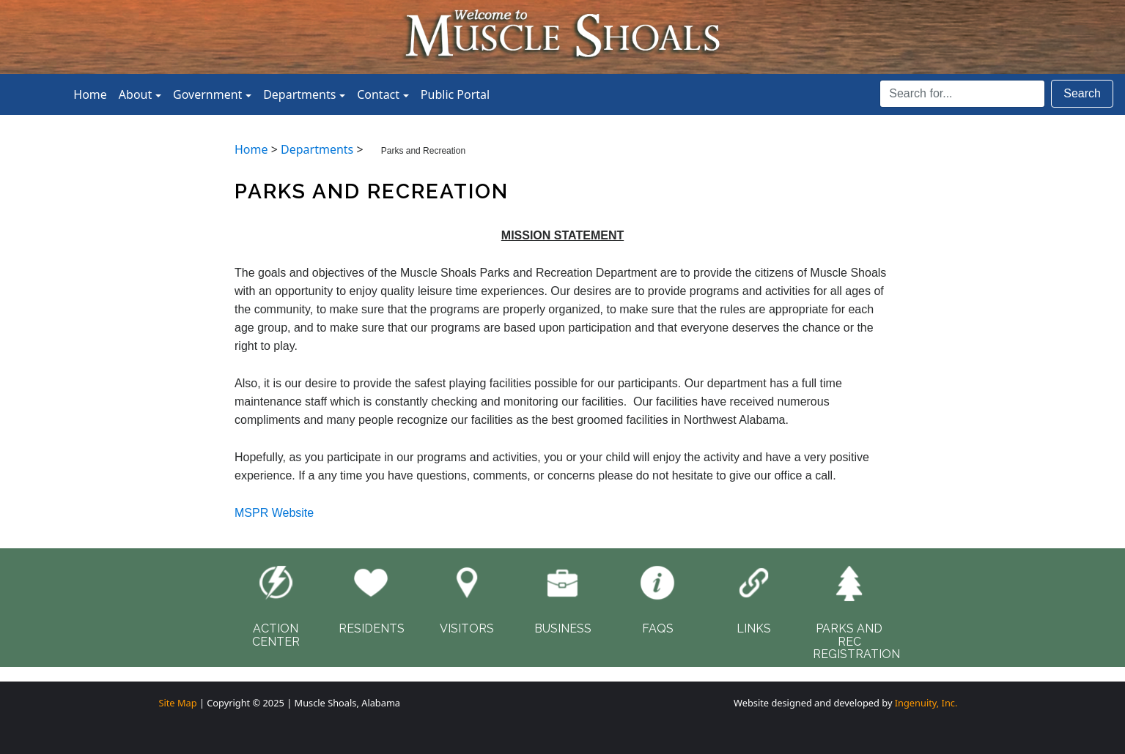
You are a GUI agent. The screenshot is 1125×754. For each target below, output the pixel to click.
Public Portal (455, 94)
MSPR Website (274, 513)
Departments (299, 94)
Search (1082, 93)
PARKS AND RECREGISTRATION (856, 641)
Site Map (177, 702)
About (135, 94)
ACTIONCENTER (276, 635)
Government (207, 94)
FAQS (658, 628)
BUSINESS (562, 628)
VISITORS (467, 628)
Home (90, 94)
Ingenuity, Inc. (926, 702)
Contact (378, 94)
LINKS (754, 628)
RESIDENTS (372, 628)
